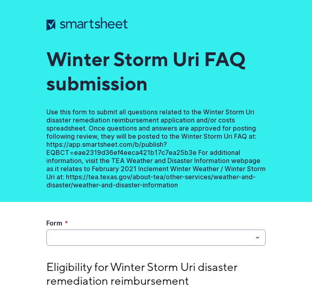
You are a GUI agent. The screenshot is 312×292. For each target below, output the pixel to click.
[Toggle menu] (257, 237)
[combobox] (156, 238)
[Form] (149, 238)
